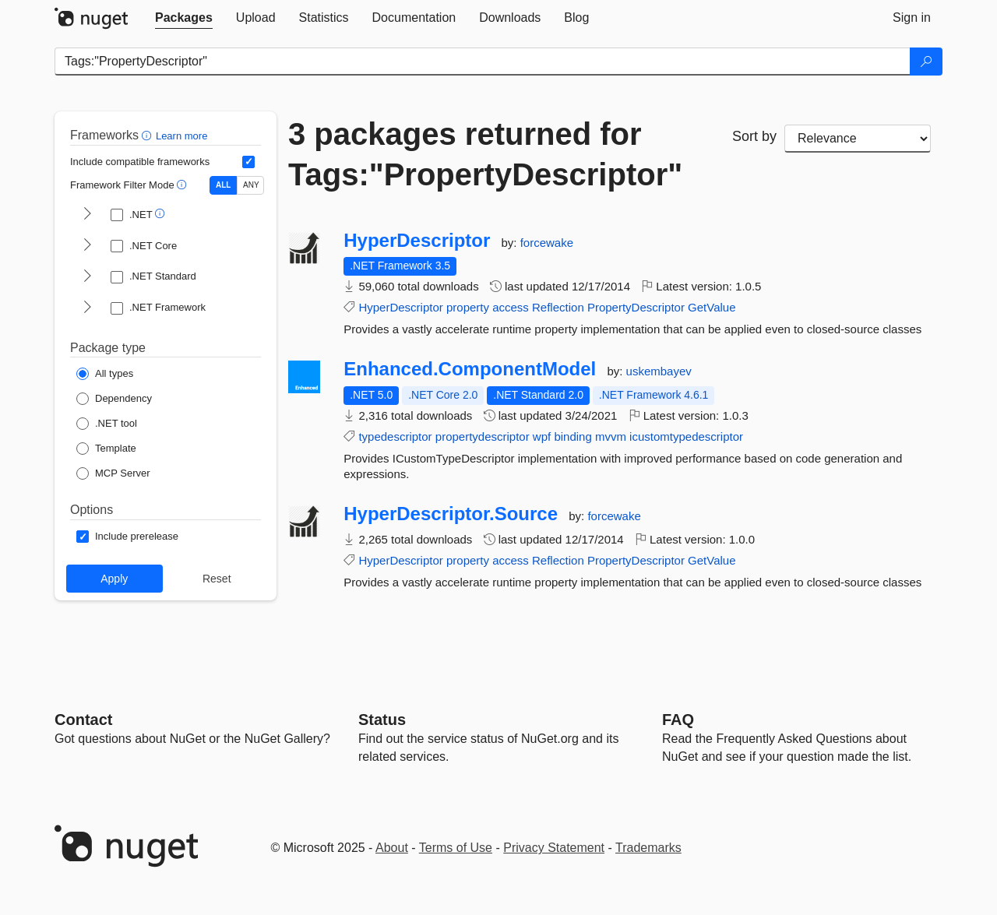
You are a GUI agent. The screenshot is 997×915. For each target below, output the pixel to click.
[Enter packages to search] (483, 62)
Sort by (754, 136)
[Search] (926, 62)
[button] (148, 135)
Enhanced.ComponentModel (469, 369)
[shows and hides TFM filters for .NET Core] (87, 246)
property (467, 307)
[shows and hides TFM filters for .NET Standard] (87, 277)
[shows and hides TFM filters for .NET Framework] (87, 308)
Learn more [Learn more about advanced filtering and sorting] (181, 136)
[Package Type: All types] (104, 373)
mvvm (610, 436)
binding (572, 436)
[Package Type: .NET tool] (106, 423)
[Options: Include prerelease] (127, 536)
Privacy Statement (553, 847)
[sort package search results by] (857, 139)
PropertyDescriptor (636, 307)
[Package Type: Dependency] (114, 398)
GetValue (711, 307)
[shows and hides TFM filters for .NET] (87, 215)
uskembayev (659, 371)
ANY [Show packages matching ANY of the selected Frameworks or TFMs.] (251, 185)
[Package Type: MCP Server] (113, 473)
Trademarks (648, 847)
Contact (83, 719)
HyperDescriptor (416, 240)
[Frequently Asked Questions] (678, 719)
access (510, 307)
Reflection (558, 307)
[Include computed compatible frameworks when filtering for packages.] (248, 162)
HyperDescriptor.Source (450, 514)
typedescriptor (395, 436)
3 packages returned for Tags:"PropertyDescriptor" (485, 154)
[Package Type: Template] (106, 448)
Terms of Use (455, 847)
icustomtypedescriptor (686, 436)
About (391, 847)
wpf (542, 436)
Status (382, 719)
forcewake (546, 242)
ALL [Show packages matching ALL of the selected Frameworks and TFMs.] (223, 185)
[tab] (183, 18)
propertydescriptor (482, 436)
